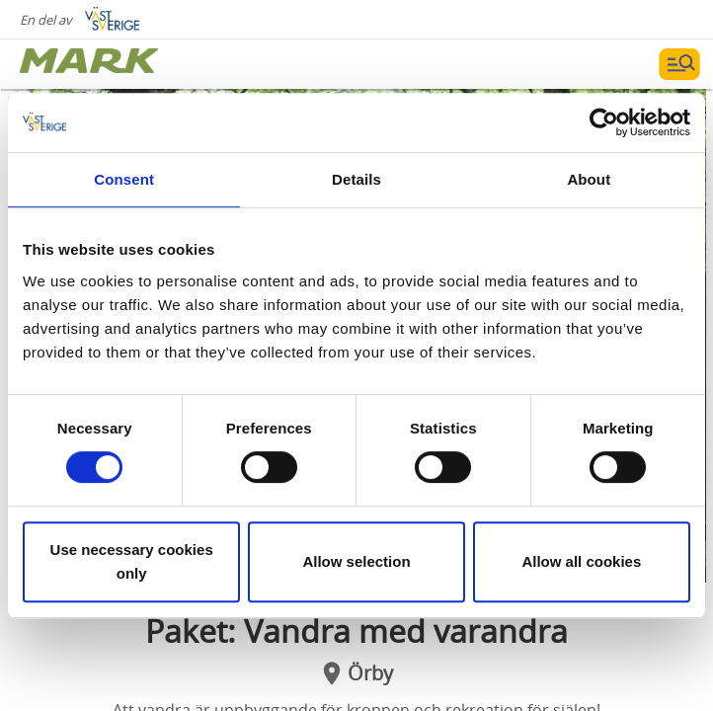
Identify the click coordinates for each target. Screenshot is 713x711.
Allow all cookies (581, 561)
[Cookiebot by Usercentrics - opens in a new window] (603, 122)
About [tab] (588, 179)
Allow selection (356, 561)
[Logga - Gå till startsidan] (89, 64)
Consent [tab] (124, 179)
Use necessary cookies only (131, 561)
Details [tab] (356, 179)
